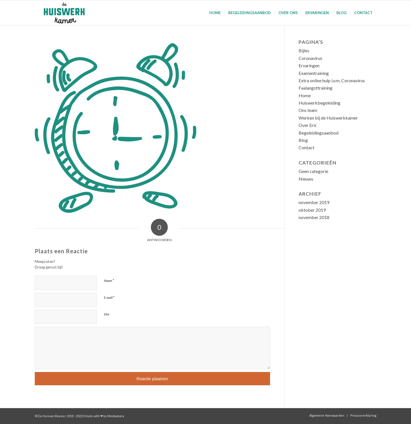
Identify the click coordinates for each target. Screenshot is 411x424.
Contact (306, 147)
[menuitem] (215, 12)
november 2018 (314, 217)
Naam (109, 280)
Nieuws (306, 178)
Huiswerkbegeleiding (319, 102)
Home (305, 95)
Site (106, 314)
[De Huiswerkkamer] (66, 12)
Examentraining (314, 73)
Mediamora (115, 416)
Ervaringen (309, 65)
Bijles (304, 50)
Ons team (308, 110)
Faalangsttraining (315, 87)
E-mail (109, 297)
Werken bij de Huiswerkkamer (328, 117)
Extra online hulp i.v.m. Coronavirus (332, 80)
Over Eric (308, 125)
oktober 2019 (312, 210)
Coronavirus (310, 58)
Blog (303, 140)
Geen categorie (313, 171)
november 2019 (314, 202)
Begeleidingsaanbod (318, 132)
